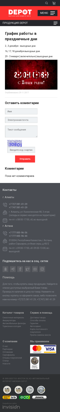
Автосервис (35, 326)
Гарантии (34, 323)
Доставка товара (38, 317)
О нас (5, 346)
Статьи (6, 361)
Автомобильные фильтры (14, 323)
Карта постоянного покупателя (39, 330)
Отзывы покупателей (12, 358)
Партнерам (7, 349)
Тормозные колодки (12, 326)
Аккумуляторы (9, 320)
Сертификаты (9, 355)
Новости (6, 364)
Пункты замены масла (40, 335)
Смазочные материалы (13, 317)
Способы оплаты (38, 320)
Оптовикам (8, 352)
